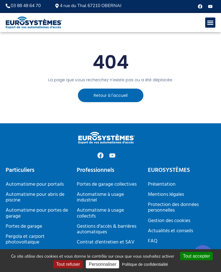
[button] (210, 22)
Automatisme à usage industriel (100, 197)
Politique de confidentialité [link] (145, 264)
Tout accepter (196, 256)
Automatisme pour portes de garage (37, 213)
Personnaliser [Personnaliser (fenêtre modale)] (102, 264)
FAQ (152, 241)
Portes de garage (24, 226)
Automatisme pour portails (35, 184)
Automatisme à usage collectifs (100, 213)
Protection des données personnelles (173, 207)
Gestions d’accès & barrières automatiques (106, 229)
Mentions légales (166, 194)
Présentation (162, 184)
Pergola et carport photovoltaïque (25, 239)
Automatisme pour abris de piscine (35, 197)
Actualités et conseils (170, 231)
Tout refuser (68, 264)
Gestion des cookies (169, 221)
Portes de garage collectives (107, 184)
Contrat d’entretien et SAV (105, 242)
